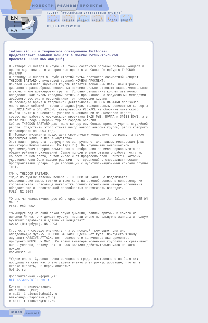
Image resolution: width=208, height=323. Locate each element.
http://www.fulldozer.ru (30, 280)
